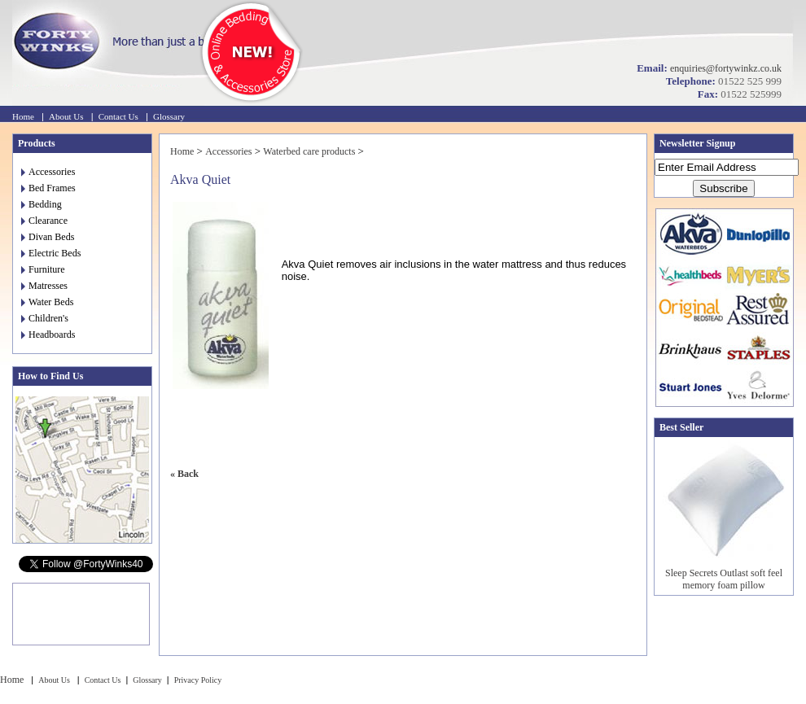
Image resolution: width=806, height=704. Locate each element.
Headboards (48, 334)
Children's (44, 318)
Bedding (41, 204)
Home (23, 116)
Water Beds (47, 302)
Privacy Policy (198, 680)
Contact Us (118, 116)
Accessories (48, 171)
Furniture (43, 269)
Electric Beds (51, 253)
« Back (184, 473)
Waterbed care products (309, 151)
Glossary (169, 116)
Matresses (44, 285)
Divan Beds (47, 237)
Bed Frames (48, 188)
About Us (66, 116)
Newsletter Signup (697, 143)
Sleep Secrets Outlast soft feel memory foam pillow (723, 579)
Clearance (44, 220)
